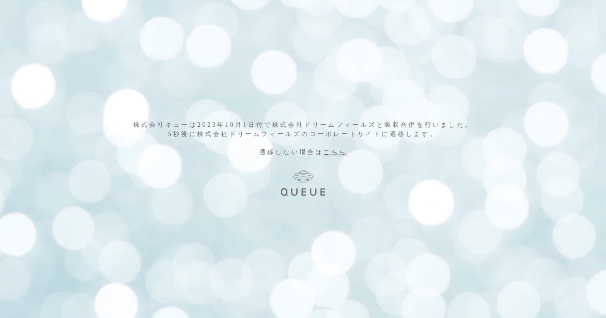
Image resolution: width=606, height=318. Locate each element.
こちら (335, 152)
